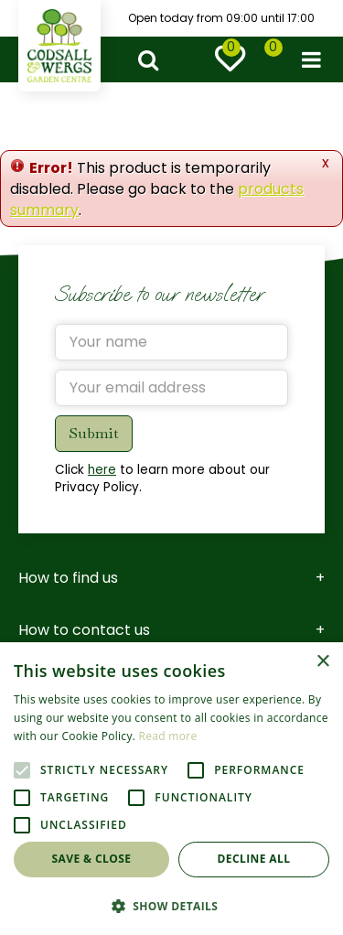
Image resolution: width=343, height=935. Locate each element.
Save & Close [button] (92, 858)
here (102, 469)
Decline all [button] (254, 858)
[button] (171, 905)
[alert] (171, 788)
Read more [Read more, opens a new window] (168, 736)
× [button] (322, 662)
